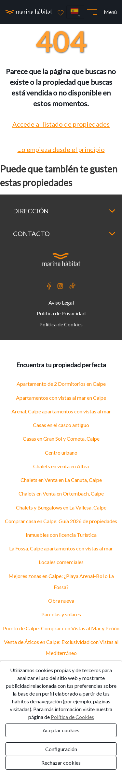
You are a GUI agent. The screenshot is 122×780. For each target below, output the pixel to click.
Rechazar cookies (61, 763)
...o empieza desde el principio (61, 149)
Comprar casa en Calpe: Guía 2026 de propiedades (61, 521)
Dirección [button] (64, 211)
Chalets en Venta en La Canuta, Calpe (61, 480)
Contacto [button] (64, 233)
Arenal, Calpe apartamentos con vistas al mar (61, 411)
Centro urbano (61, 452)
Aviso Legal (61, 302)
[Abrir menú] (92, 12)
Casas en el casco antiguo (61, 425)
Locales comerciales (61, 562)
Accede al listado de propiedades (61, 124)
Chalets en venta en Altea (61, 466)
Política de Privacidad (61, 313)
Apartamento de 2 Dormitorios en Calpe (61, 384)
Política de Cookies (61, 324)
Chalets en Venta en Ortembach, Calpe (61, 493)
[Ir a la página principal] (28, 12)
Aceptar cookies (61, 730)
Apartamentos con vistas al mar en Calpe (61, 398)
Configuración (61, 749)
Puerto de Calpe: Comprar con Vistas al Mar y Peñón (61, 628)
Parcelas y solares (61, 614)
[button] (75, 12)
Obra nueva (61, 601)
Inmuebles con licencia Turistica (61, 535)
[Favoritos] (61, 12)
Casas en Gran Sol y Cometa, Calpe (61, 438)
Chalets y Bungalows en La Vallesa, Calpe (61, 507)
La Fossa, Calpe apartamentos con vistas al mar (61, 548)
